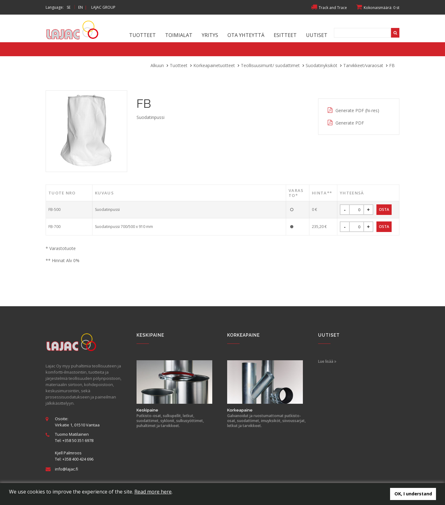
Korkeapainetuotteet (214, 65)
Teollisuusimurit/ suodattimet (270, 65)
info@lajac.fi (66, 469)
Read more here (153, 491)
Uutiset (316, 35)
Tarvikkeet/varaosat (363, 65)
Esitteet (285, 35)
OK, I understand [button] (413, 494)
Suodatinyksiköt (321, 65)
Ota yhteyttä (245, 35)
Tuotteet (142, 35)
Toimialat (178, 35)
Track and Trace (329, 7)
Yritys (210, 35)
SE (68, 7)
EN (80, 7)
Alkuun (157, 65)
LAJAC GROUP (103, 7)
